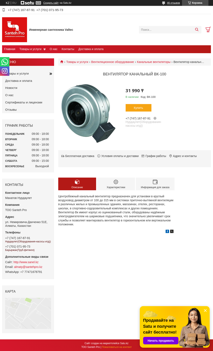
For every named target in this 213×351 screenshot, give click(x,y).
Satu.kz (124, 343)
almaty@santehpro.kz (28, 267)
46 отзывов (173, 2)
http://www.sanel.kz (26, 262)
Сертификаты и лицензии (23, 102)
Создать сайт (51, 2)
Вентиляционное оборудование (112, 62)
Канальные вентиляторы (154, 62)
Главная (9, 49)
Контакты (68, 49)
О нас (53, 49)
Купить (138, 107)
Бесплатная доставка (79, 156)
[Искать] (196, 29)
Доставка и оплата (91, 49)
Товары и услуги (30, 49)
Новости (11, 88)
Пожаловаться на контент (117, 347)
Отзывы (11, 109)
